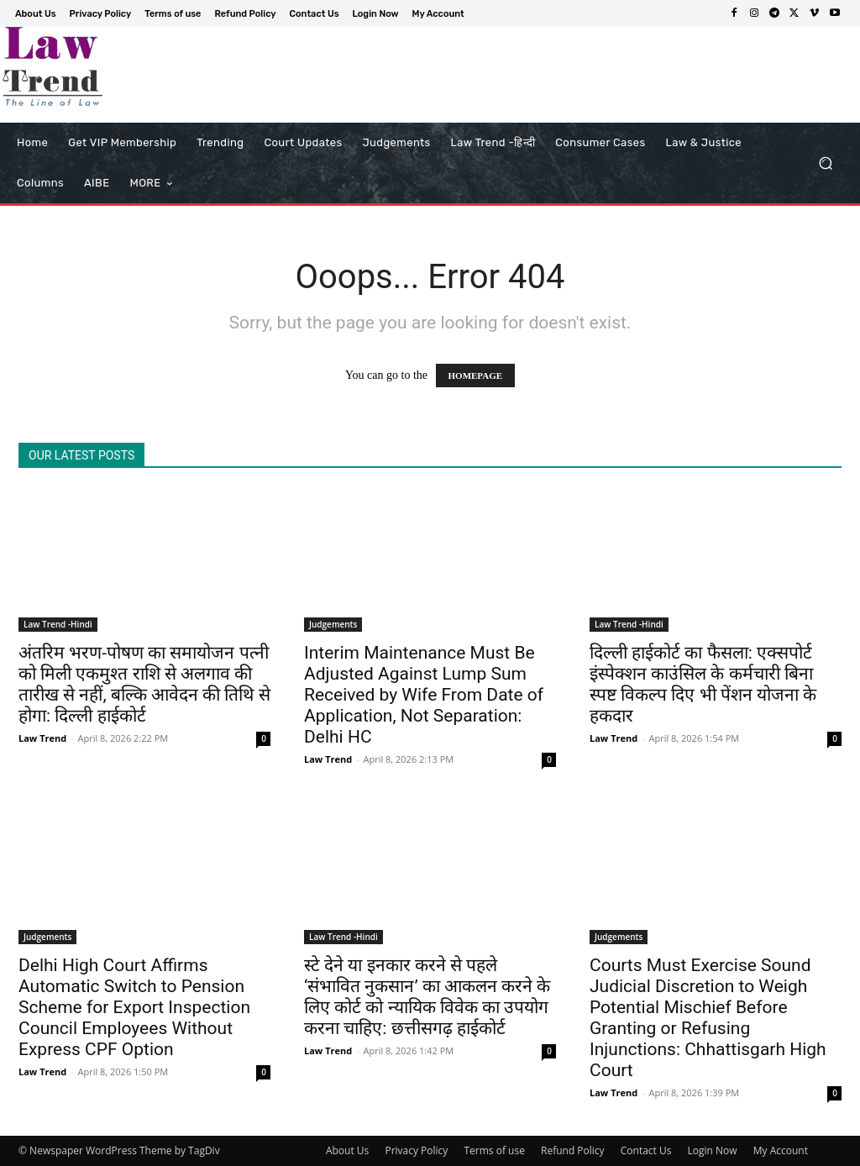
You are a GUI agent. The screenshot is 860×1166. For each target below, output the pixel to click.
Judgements (333, 624)
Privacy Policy (416, 1150)
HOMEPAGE (475, 375)
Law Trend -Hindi (58, 624)
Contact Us (646, 1150)
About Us (347, 1150)
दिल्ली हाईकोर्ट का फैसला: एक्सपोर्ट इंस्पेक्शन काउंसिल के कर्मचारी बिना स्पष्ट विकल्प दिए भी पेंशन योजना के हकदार (703, 684)
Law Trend (42, 738)
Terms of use (494, 1150)
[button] (825, 163)
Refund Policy (573, 1150)
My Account (780, 1150)
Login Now (712, 1150)
